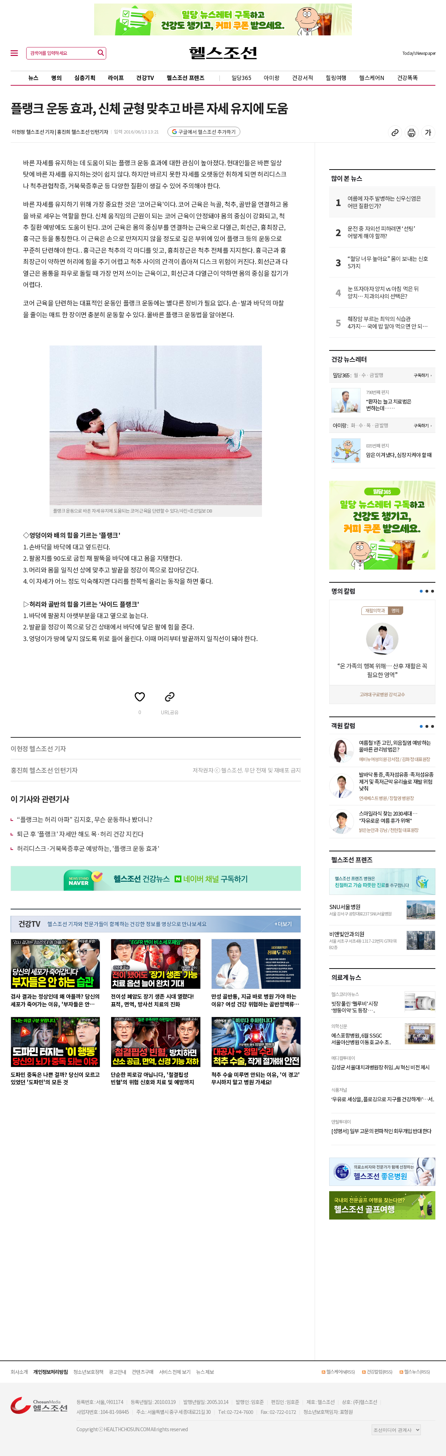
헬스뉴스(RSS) (417, 1371)
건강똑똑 (407, 77)
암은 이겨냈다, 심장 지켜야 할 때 (398, 454)
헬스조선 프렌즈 (186, 77)
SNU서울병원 (344, 906)
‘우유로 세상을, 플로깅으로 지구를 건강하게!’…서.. (382, 1099)
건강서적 (302, 77)
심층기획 (84, 77)
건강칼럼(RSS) (379, 1371)
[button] (421, 591)
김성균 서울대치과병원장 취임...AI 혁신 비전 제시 (380, 1067)
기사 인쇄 (412, 132)
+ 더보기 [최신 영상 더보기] (283, 924)
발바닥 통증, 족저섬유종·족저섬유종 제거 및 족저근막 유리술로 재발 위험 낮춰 (396, 781)
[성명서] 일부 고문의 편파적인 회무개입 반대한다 (381, 1131)
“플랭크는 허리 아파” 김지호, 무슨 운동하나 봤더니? (85, 819)
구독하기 (421, 375)
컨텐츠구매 (142, 1371)
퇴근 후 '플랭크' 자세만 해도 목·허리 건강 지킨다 (80, 833)
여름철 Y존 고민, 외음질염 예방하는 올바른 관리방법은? (395, 746)
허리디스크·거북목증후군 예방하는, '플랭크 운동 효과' (88, 848)
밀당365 (241, 77)
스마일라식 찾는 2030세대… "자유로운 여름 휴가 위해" (388, 817)
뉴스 (33, 77)
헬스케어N (371, 77)
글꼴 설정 (428, 132)
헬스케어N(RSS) (340, 1371)
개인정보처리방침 (50, 1371)
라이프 (116, 77)
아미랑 (271, 77)
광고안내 (117, 1371)
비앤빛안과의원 (346, 934)
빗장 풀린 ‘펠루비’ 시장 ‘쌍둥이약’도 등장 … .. (354, 1007)
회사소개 (19, 1371)
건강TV (145, 77)
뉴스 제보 (205, 1371)
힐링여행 (336, 77)
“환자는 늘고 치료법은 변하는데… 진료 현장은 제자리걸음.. (390, 405)
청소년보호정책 (88, 1371)
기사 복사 (395, 132)
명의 (56, 77)
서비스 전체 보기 (174, 1371)
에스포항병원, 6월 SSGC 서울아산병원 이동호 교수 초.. (361, 1039)
